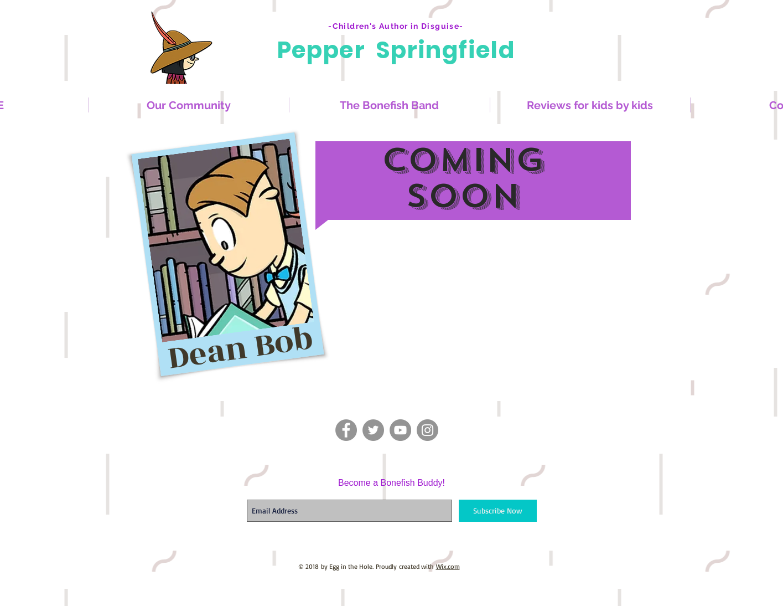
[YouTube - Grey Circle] (400, 430)
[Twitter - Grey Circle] (373, 430)
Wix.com (448, 566)
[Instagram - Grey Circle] (427, 430)
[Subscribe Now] (498, 511)
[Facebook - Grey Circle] (346, 430)
